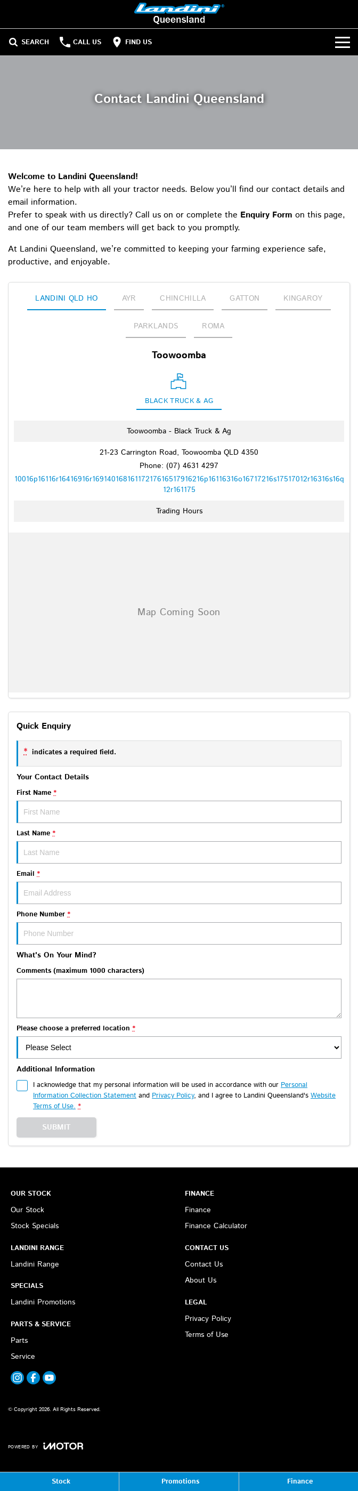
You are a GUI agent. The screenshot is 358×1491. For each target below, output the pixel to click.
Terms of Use (207, 1334)
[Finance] (298, 1481)
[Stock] (59, 1481)
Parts (19, 1340)
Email (179, 886)
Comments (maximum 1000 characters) (179, 992)
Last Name (179, 846)
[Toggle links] (45, 1446)
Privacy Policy (208, 1318)
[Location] (179, 391)
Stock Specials (35, 1226)
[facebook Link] (33, 1377)
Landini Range (35, 1264)
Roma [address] (213, 326)
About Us (200, 1280)
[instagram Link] (17, 1377)
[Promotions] (178, 1481)
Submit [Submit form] (56, 1127)
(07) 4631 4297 (192, 466)
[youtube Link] (49, 1377)
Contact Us (204, 1264)
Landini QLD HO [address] (66, 298)
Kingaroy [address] (302, 298)
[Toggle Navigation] (342, 42)
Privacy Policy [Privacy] (173, 1096)
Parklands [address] (156, 326)
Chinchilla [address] (183, 298)
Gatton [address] (244, 298)
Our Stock (27, 1210)
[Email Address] (179, 484)
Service (23, 1356)
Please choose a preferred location (179, 1041)
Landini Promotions (43, 1302)
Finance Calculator (216, 1226)
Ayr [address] (129, 298)
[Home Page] (179, 14)
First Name (179, 805)
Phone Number (179, 927)
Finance (198, 1210)
